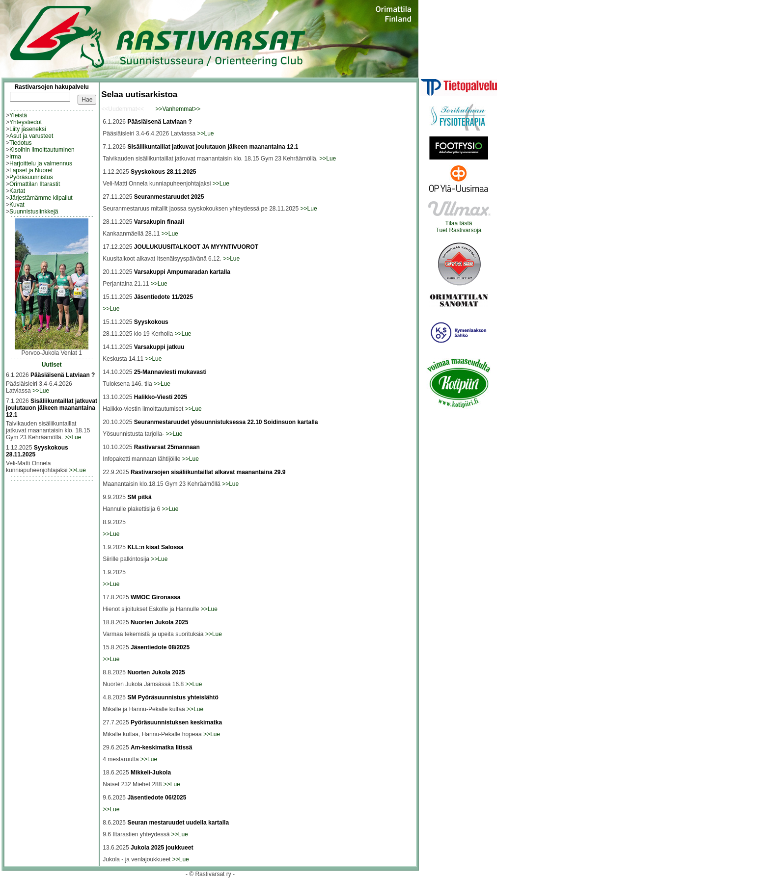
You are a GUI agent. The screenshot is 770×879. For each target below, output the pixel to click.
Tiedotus (20, 142)
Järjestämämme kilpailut (41, 197)
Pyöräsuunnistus (31, 177)
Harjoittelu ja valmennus (40, 163)
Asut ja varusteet (31, 136)
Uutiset (52, 364)
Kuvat (17, 204)
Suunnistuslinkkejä (33, 211)
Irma (15, 156)
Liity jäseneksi (27, 129)
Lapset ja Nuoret (31, 170)
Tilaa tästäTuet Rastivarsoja (459, 224)
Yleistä (18, 115)
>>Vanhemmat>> (177, 109)
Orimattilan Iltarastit (34, 184)
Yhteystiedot (25, 122)
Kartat (17, 190)
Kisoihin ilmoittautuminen (42, 149)
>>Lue (40, 390)
